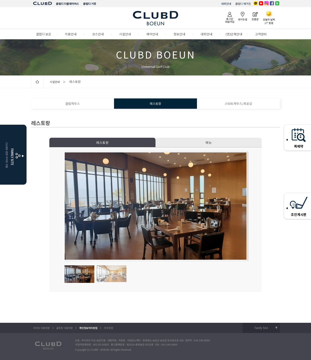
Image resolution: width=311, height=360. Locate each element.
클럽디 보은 (43, 34)
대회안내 (226, 4)
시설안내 (125, 34)
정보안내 (179, 34)
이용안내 (71, 34)
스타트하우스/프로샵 (238, 103)
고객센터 (261, 34)
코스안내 (98, 34)
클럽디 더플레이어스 (67, 4)
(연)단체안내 (233, 34)
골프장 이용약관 (64, 328)
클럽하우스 (72, 103)
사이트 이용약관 (41, 328)
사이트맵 (108, 328)
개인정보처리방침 (88, 328)
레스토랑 (155, 103)
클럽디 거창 (89, 4)
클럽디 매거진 (243, 4)
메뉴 (208, 142)
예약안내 (152, 34)
